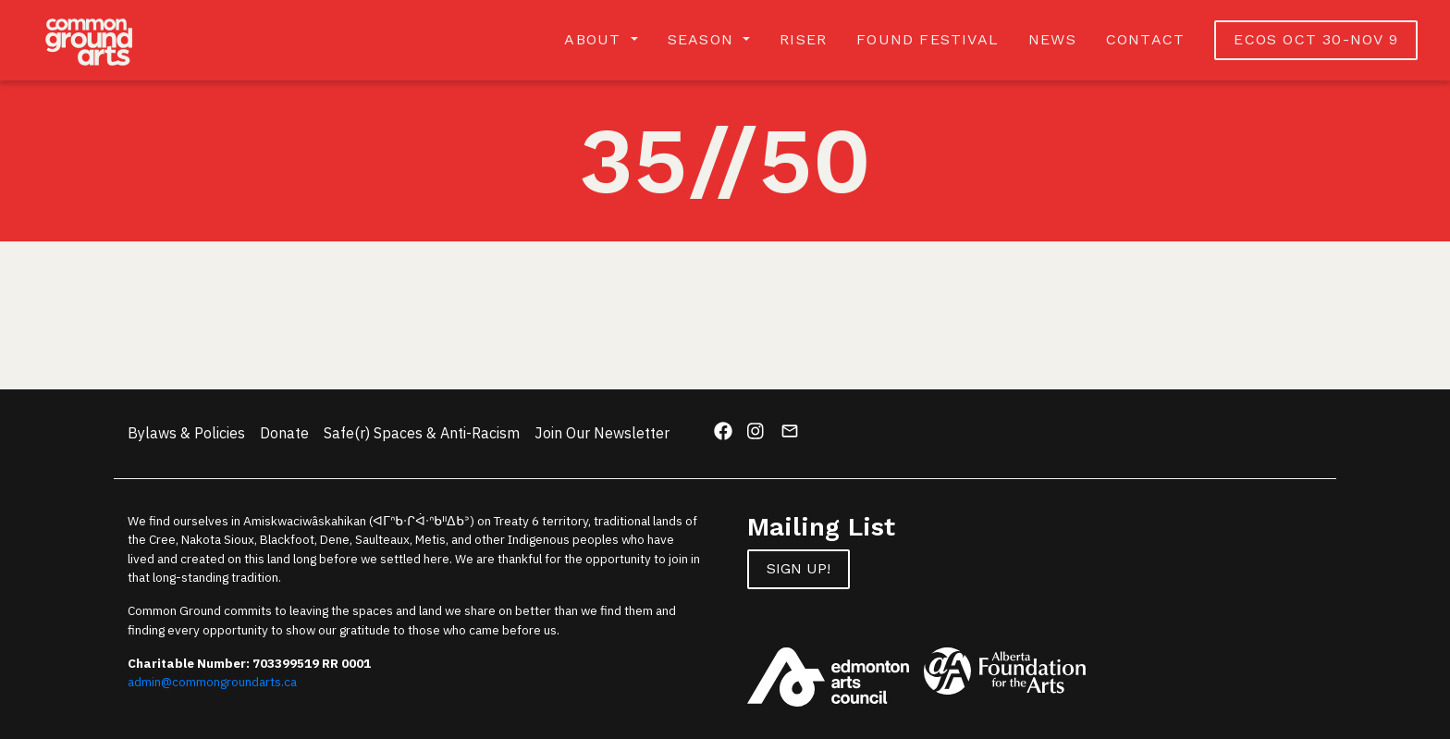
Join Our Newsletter (602, 433)
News (1052, 39)
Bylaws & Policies (186, 433)
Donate (284, 433)
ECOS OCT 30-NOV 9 (1315, 39)
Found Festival (927, 39)
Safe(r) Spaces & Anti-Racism (422, 433)
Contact (1145, 39)
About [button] (595, 39)
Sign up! (798, 568)
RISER (803, 39)
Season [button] (703, 39)
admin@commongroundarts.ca (212, 681)
